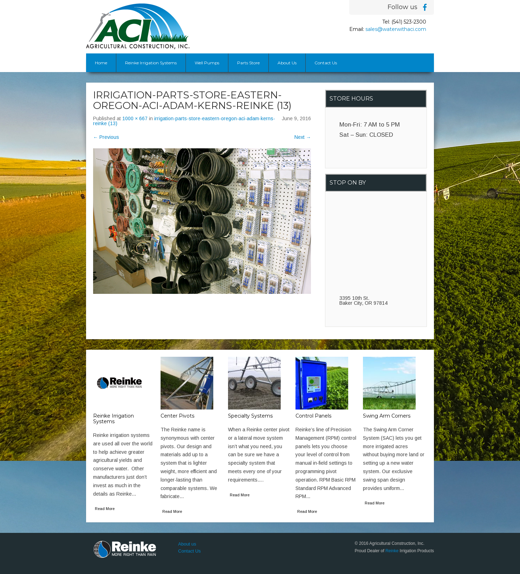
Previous (106, 137)
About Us (287, 62)
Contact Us (325, 62)
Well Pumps (207, 62)
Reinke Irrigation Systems (151, 62)
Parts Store (248, 62)
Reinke (391, 550)
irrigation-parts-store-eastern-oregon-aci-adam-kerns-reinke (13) (184, 121)
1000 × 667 (135, 118)
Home (101, 62)
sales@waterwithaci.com (395, 29)
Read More (105, 509)
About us (187, 544)
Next (302, 137)
